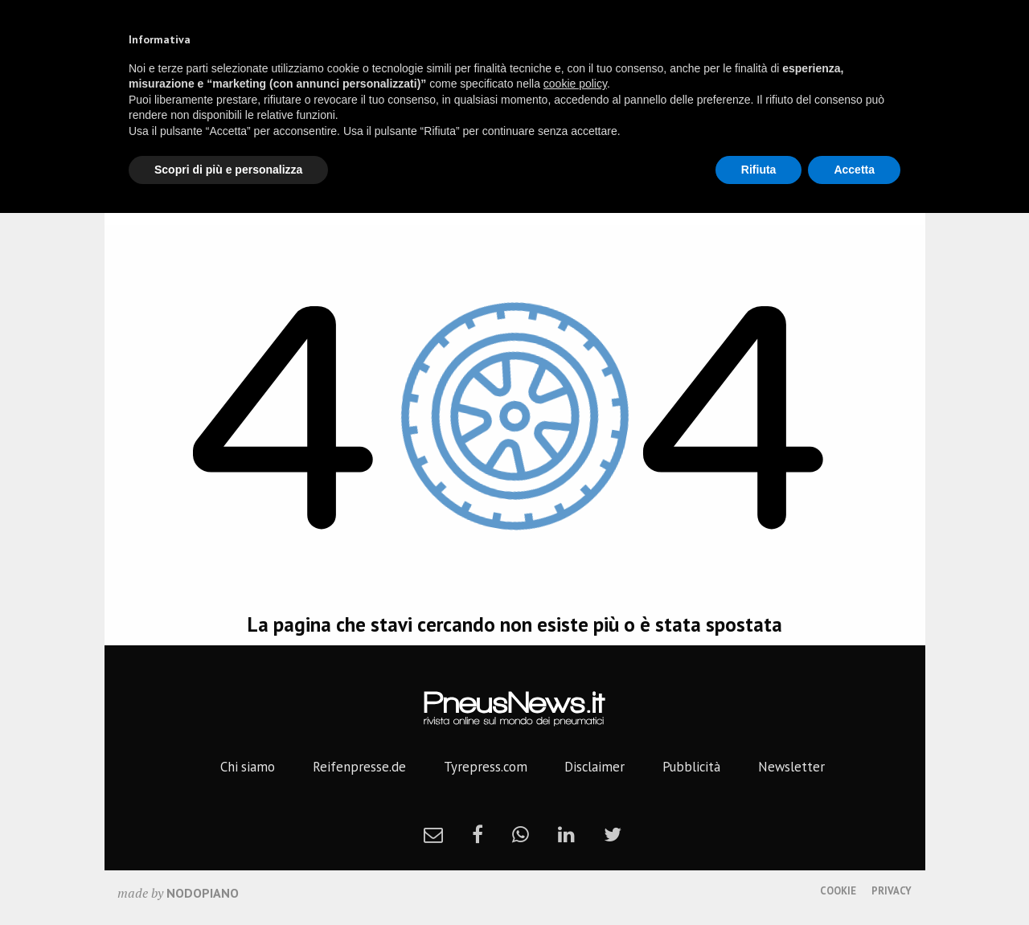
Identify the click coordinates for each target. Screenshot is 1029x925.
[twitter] (612, 834)
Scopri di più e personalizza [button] (228, 169)
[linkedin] (566, 834)
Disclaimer (594, 767)
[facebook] (477, 834)
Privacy (891, 891)
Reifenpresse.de (359, 767)
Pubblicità (691, 767)
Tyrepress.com (485, 767)
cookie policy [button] (575, 83)
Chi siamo (247, 767)
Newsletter (791, 767)
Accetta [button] (854, 169)
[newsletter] (433, 834)
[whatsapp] (520, 834)
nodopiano (202, 893)
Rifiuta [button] (759, 169)
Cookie (838, 891)
